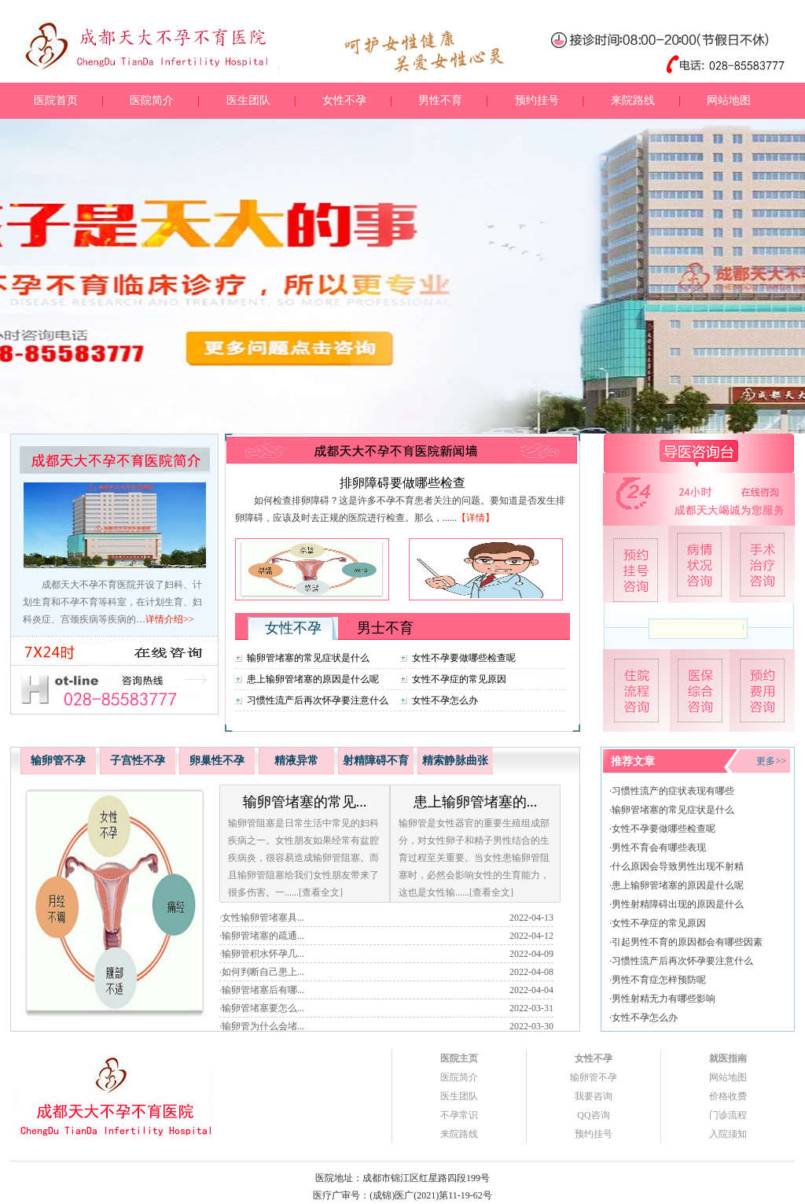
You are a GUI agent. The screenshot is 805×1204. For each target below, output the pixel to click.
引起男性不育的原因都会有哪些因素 (687, 941)
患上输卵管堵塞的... (476, 802)
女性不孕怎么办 (445, 700)
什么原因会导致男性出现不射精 (678, 866)
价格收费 (728, 1096)
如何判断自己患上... (263, 971)
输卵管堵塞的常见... (305, 802)
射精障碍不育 (376, 760)
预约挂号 (537, 100)
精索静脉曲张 (455, 760)
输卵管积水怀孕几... (263, 953)
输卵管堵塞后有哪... (263, 989)
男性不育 (440, 100)
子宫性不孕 (137, 760)
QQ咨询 (593, 1115)
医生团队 (248, 100)
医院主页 (459, 1058)
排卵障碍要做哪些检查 (402, 482)
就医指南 (728, 1058)
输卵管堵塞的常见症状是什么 (308, 657)
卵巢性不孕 (216, 760)
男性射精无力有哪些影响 (663, 998)
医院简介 (152, 100)
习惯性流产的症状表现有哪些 (673, 790)
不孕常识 (459, 1115)
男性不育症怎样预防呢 (659, 979)
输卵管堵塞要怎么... (263, 1008)
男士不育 (385, 628)
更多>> (771, 760)
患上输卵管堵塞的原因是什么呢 (313, 679)
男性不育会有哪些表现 (659, 847)
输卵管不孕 (58, 760)
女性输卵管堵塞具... (263, 917)
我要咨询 (593, 1096)
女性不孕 (344, 100)
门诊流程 (728, 1115)
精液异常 (296, 760)
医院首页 (56, 100)
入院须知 (728, 1133)
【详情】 (475, 517)
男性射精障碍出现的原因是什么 (678, 904)
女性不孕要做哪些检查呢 (464, 657)
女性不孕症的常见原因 (459, 679)
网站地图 (729, 100)
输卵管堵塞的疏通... (263, 935)
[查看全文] (321, 892)
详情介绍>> (169, 619)
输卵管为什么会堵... (263, 1026)
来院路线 (633, 100)
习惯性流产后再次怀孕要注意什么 (317, 700)
